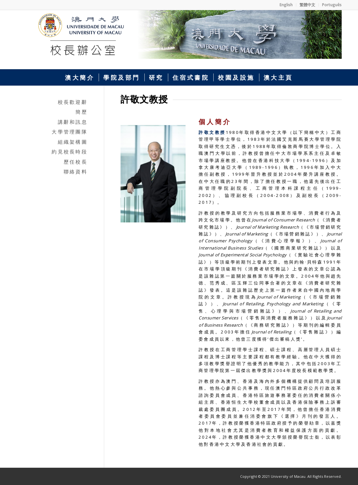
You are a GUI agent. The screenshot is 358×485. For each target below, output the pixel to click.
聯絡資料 (76, 171)
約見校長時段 (70, 151)
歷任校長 (76, 161)
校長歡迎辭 (73, 102)
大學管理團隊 (70, 131)
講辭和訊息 (73, 122)
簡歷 (81, 111)
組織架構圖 (73, 141)
